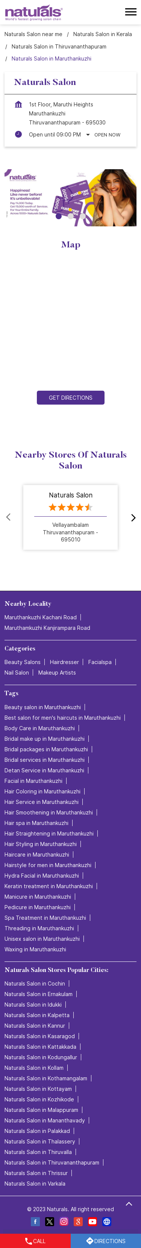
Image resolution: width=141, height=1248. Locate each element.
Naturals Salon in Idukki (33, 1004)
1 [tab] (59, 216)
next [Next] (131, 517)
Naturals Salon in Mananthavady (45, 1120)
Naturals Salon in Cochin (35, 983)
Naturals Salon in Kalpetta (37, 1015)
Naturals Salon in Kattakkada (40, 1046)
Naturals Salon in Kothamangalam (46, 1078)
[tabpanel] (70, 197)
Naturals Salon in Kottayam (38, 1089)
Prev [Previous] (9, 517)
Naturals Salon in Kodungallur (41, 1057)
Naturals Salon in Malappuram (41, 1110)
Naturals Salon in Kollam (34, 1068)
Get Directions (70, 398)
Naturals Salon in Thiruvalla (38, 1152)
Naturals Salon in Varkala (35, 1183)
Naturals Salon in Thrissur (36, 1173)
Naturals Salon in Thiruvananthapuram (52, 1162)
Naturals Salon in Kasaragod (40, 1036)
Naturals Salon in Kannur (35, 1025)
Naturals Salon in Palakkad (37, 1131)
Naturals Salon (70, 495)
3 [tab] (83, 216)
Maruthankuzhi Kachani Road (41, 617)
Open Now (107, 135)
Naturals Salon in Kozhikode (39, 1099)
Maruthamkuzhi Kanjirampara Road (47, 628)
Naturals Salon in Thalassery (40, 1141)
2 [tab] (71, 216)
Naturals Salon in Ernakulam (39, 994)
